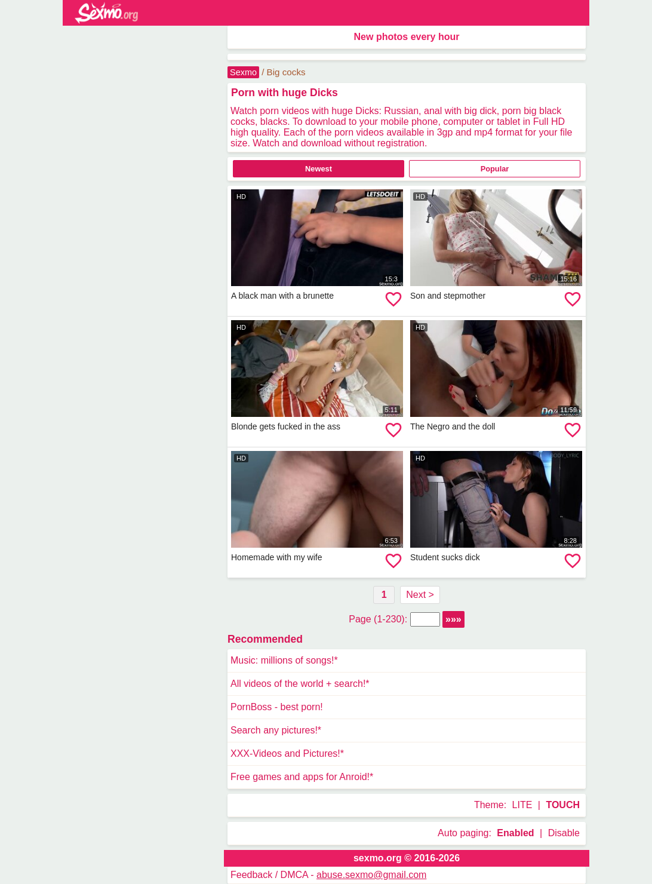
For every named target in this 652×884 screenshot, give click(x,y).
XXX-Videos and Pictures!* (287, 753)
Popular (495, 168)
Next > (420, 595)
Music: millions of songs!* (284, 660)
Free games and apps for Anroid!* (301, 777)
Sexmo (243, 72)
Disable (564, 833)
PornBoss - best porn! (276, 707)
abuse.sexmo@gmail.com (371, 875)
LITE (522, 805)
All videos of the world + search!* (300, 684)
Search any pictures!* (275, 730)
